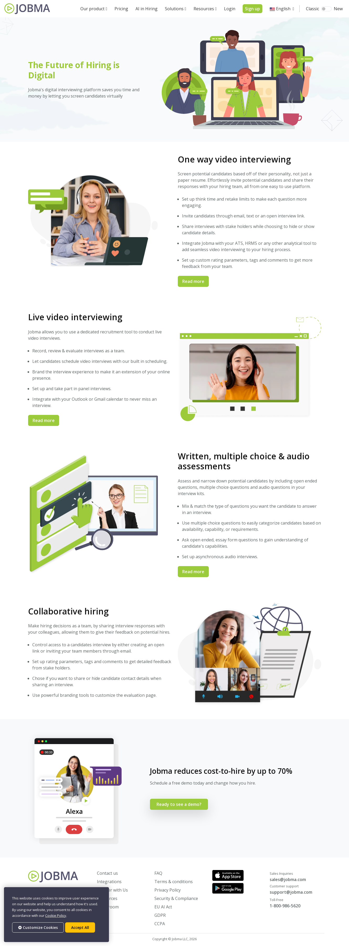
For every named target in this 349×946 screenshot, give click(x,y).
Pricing (121, 9)
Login (229, 9)
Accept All (80, 927)
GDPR (160, 915)
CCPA (159, 924)
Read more (193, 281)
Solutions (174, 9)
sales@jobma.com (288, 879)
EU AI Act (163, 907)
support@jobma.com (291, 892)
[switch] (326, 8)
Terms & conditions (173, 881)
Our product (92, 9)
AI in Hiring (147, 9)
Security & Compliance (176, 898)
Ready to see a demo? (179, 804)
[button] (282, 8)
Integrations (109, 881)
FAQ (158, 873)
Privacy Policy (167, 890)
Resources (204, 9)
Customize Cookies (38, 927)
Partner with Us (112, 890)
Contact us (107, 873)
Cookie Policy (55, 915)
